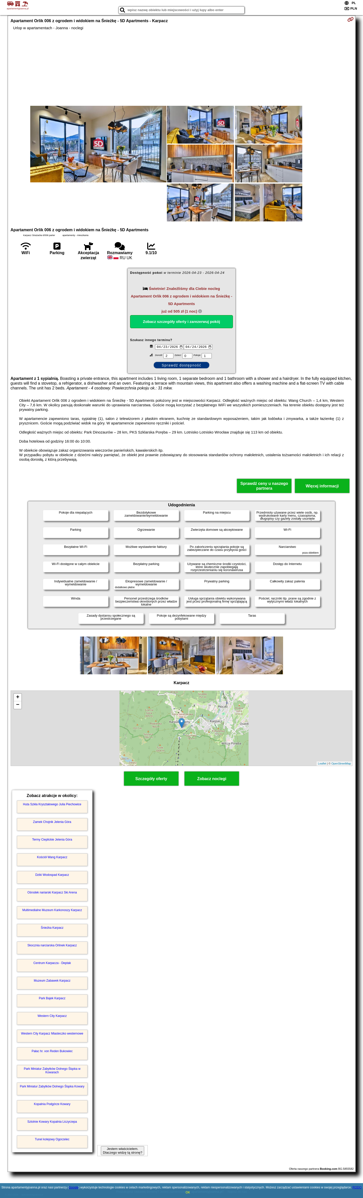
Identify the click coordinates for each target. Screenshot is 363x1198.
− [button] (17, 705)
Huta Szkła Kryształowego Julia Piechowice (52, 804)
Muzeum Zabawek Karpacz (52, 980)
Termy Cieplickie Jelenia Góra (52, 839)
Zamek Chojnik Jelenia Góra (52, 822)
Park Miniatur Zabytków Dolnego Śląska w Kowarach (52, 1070)
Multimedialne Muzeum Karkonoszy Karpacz (52, 910)
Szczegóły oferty (151, 779)
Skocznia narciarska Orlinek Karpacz (52, 945)
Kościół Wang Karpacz (52, 857)
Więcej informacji (322, 486)
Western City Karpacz (52, 1016)
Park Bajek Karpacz (52, 998)
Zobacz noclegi (211, 779)
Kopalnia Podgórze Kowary (52, 1104)
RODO (356, 1187)
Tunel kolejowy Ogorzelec (52, 1139)
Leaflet (322, 763)
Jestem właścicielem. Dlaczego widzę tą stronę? (122, 1150)
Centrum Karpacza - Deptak (52, 963)
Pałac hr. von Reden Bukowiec (52, 1051)
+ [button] (17, 697)
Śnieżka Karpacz (52, 927)
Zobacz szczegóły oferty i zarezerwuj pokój (181, 321)
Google (73, 1187)
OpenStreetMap (341, 763)
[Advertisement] (181, 68)
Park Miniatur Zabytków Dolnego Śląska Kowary (52, 1086)
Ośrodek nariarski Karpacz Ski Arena (52, 892)
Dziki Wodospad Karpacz (52, 875)
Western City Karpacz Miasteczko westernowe (52, 1033)
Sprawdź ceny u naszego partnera (264, 485)
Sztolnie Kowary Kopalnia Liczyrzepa (52, 1121)
